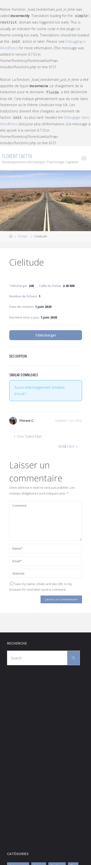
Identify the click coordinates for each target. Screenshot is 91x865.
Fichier (23, 236)
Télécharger (45, 335)
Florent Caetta (17, 156)
